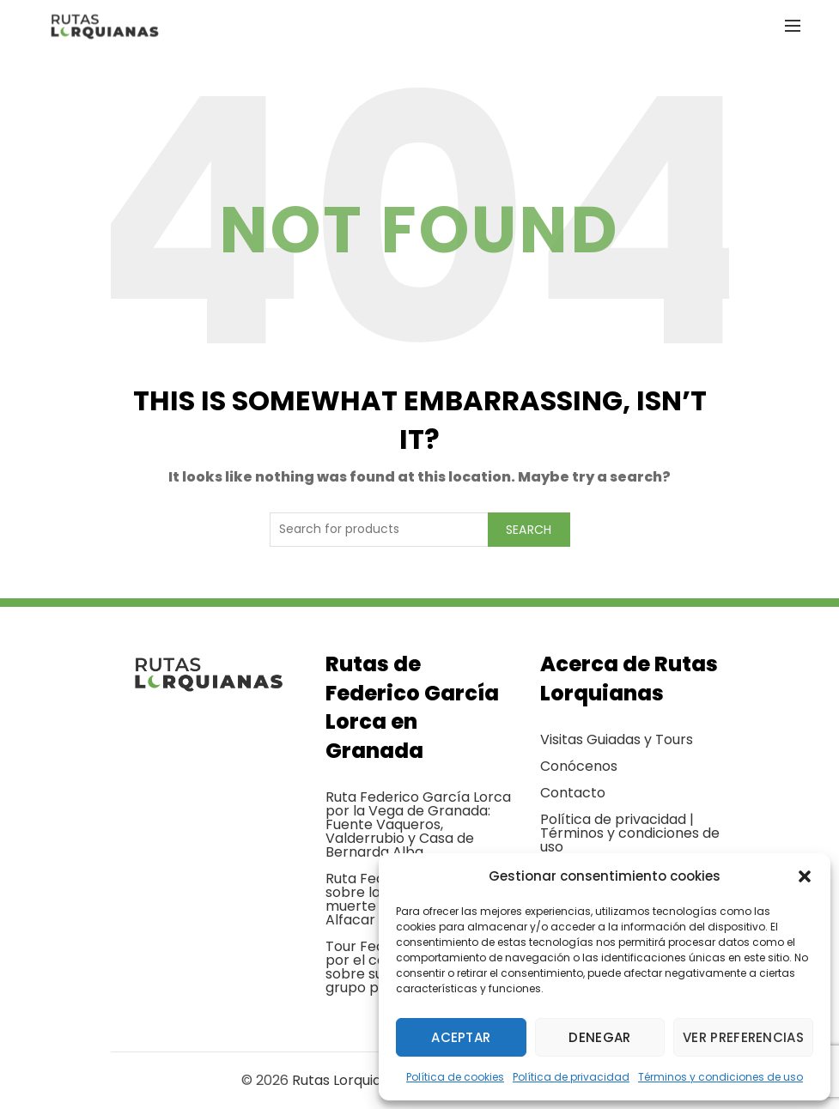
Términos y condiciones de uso (720, 1077)
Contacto (572, 793)
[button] (804, 876)
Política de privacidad (571, 1077)
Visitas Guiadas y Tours (616, 739)
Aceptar (460, 1037)
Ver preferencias (743, 1037)
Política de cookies (455, 1077)
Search (529, 529)
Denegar (599, 1037)
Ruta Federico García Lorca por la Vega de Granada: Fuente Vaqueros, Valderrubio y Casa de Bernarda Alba (418, 824)
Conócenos (578, 766)
